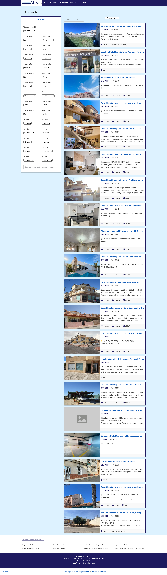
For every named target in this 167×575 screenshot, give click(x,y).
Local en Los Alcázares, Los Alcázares (118, 462)
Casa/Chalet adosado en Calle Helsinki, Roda (121, 333)
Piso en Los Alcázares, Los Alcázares (118, 78)
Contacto (82, 3)
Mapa (79, 19)
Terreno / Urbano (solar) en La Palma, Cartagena (122, 513)
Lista (69, 19)
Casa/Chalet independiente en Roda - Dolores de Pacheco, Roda (122, 385)
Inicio (46, 3)
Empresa (53, 3)
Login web (6, 571)
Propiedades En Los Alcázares (31, 545)
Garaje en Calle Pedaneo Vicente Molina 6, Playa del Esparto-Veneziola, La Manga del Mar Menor (122, 410)
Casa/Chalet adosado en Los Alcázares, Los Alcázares (122, 103)
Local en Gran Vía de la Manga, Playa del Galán (122, 359)
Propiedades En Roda (59, 548)
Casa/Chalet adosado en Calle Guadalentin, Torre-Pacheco (122, 308)
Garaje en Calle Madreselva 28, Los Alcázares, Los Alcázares (122, 436)
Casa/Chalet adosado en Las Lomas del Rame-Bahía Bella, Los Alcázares (122, 206)
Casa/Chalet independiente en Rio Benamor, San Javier (122, 180)
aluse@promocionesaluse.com (83, 563)
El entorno (64, 3)
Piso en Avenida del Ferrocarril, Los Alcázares (122, 231)
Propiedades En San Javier (61, 545)
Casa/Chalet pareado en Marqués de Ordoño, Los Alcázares (122, 282)
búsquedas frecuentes (33, 540)
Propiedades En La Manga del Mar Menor (96, 545)
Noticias (73, 3)
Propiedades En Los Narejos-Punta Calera (96, 548)
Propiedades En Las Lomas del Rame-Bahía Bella (129, 548)
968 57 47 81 (85, 561)
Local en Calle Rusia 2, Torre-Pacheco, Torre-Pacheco (122, 52)
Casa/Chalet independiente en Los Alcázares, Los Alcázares (122, 129)
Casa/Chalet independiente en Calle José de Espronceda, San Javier (122, 257)
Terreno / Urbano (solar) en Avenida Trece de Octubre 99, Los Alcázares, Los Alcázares (122, 26)
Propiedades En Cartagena (122, 545)
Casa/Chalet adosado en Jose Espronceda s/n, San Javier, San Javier (122, 154)
